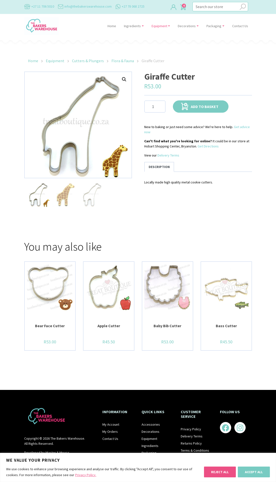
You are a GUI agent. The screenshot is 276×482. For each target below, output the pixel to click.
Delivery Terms (168, 155)
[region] (138, 467)
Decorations (187, 26)
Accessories (151, 424)
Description (159, 167)
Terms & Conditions (195, 450)
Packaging (213, 26)
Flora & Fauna (122, 60)
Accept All (254, 472)
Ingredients (132, 26)
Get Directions (208, 146)
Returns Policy (191, 443)
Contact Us (240, 26)
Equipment (159, 26)
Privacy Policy (191, 429)
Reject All (220, 472)
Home (112, 26)
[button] (124, 79)
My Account (110, 424)
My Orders (110, 431)
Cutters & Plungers (88, 60)
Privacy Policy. (85, 475)
